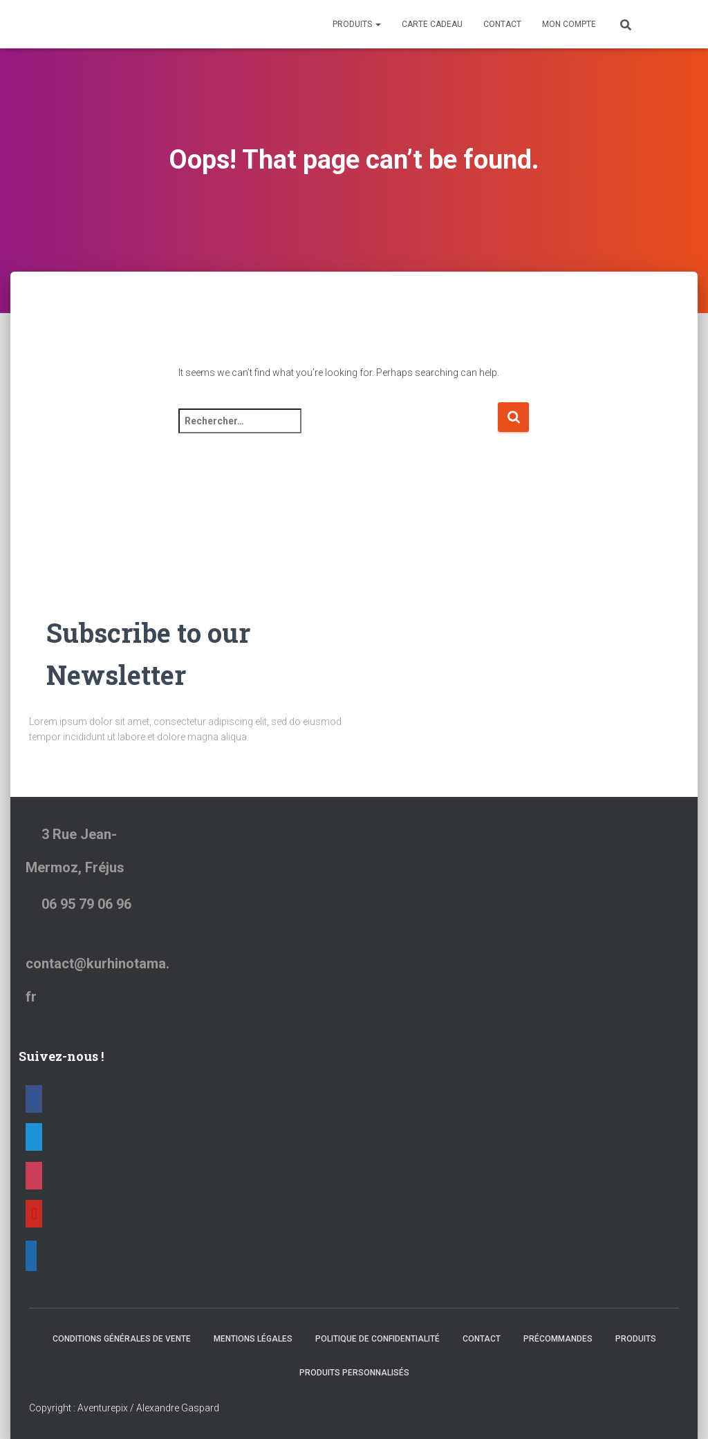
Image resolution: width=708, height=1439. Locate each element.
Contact (502, 24)
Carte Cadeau (432, 24)
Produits (357, 24)
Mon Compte (569, 24)
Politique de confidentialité (377, 1339)
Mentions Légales (253, 1339)
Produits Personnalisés (354, 1372)
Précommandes (558, 1339)
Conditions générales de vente (122, 1339)
